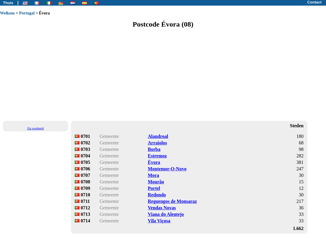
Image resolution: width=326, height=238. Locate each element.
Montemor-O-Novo (167, 168)
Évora (154, 162)
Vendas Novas (162, 207)
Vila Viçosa (159, 220)
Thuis (8, 3)
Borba (154, 149)
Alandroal (158, 136)
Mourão (156, 181)
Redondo (157, 194)
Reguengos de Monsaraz (172, 201)
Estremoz (157, 155)
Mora (153, 175)
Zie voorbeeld (35, 128)
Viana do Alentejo (166, 214)
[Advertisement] (163, 74)
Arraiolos (157, 142)
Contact (314, 2)
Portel (154, 188)
